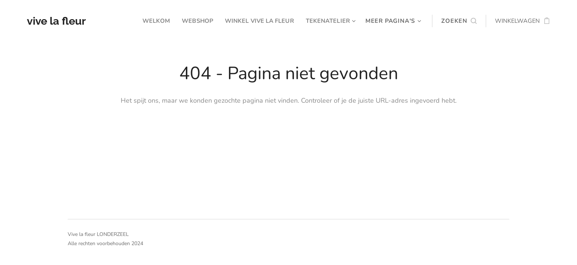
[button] (459, 21)
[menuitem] (147, 21)
